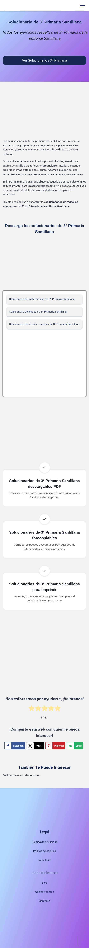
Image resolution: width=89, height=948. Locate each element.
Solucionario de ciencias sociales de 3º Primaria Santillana (44, 324)
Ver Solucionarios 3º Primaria (44, 60)
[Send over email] (75, 745)
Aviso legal (44, 860)
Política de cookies (44, 851)
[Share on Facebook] (14, 745)
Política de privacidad (45, 841)
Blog (44, 882)
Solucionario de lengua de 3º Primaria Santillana (38, 311)
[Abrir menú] (82, 5)
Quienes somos (44, 891)
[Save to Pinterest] (55, 745)
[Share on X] (35, 745)
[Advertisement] (44, 113)
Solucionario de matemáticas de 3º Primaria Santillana (42, 299)
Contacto (44, 900)
